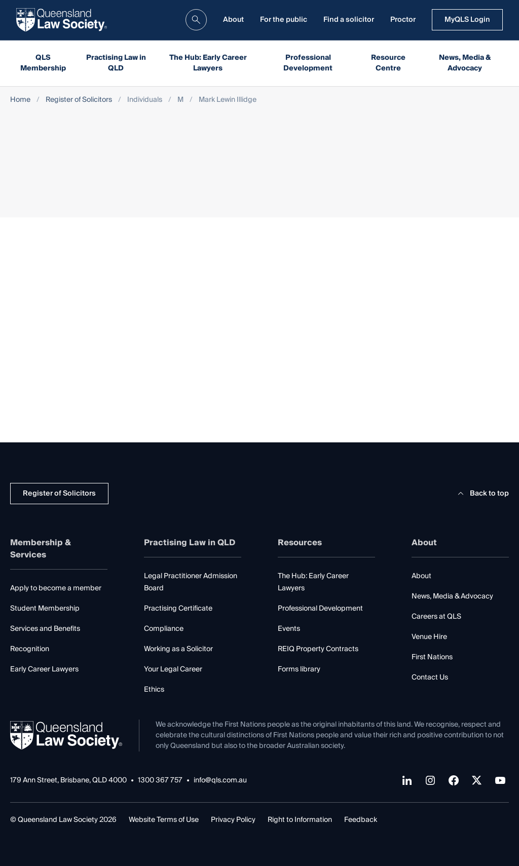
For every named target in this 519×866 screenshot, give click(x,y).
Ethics (154, 690)
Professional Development (307, 63)
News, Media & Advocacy (465, 63)
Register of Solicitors (79, 100)
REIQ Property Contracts (318, 649)
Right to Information (300, 820)
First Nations (432, 657)
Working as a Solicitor (178, 649)
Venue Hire (429, 637)
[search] (196, 19)
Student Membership (45, 609)
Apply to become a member (55, 588)
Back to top (482, 493)
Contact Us (430, 677)
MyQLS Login (467, 20)
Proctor (403, 20)
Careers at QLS (436, 617)
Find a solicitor (348, 20)
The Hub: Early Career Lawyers (208, 63)
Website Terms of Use (164, 820)
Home (20, 100)
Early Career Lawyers (44, 669)
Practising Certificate (178, 609)
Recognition (29, 649)
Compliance (163, 629)
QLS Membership (43, 63)
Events (289, 629)
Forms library (299, 669)
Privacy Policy (233, 820)
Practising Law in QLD (116, 63)
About (233, 20)
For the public (283, 20)
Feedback (360, 820)
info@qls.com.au (220, 780)
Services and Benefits (45, 629)
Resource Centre (388, 63)
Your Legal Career (173, 669)
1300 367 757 (160, 780)
